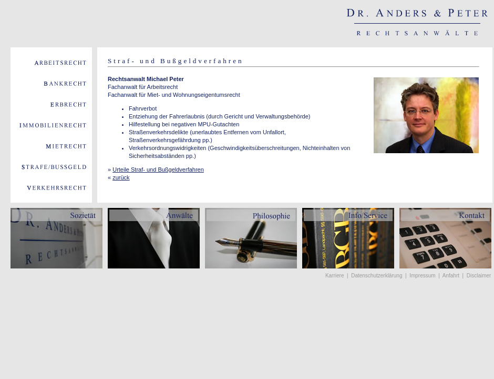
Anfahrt (450, 275)
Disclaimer (479, 275)
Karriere (334, 275)
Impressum (422, 275)
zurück (120, 177)
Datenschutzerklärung (376, 275)
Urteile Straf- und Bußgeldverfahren (158, 169)
